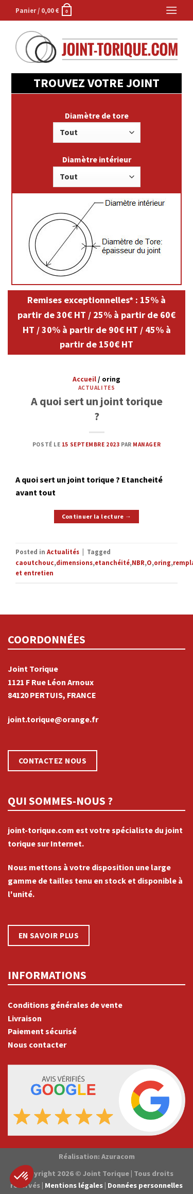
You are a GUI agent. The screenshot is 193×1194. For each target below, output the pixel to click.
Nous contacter (37, 1044)
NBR (138, 562)
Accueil (84, 379)
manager (147, 444)
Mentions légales (74, 1185)
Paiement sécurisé (42, 1031)
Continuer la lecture (97, 516)
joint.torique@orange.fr (53, 719)
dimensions (74, 562)
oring (162, 562)
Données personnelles (145, 1185)
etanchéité (112, 562)
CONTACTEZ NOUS (53, 761)
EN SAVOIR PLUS (49, 935)
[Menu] (171, 10)
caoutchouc (34, 562)
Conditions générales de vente (65, 1005)
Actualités (96, 387)
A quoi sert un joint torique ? (97, 408)
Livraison (25, 1018)
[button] (21, 1176)
